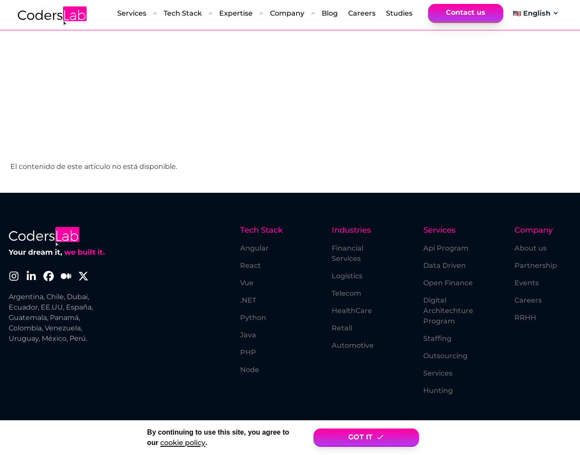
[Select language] (540, 13)
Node (249, 370)
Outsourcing (445, 356)
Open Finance (448, 283)
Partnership (535, 265)
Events (526, 283)
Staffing (437, 338)
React (250, 265)
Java (248, 335)
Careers (528, 300)
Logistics (347, 276)
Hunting (438, 390)
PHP (248, 352)
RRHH (525, 317)
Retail (342, 328)
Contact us (465, 12)
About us (530, 248)
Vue (247, 283)
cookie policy (182, 443)
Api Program (445, 248)
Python (253, 317)
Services (437, 373)
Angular (254, 248)
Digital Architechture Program (448, 310)
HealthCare (352, 311)
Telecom (346, 293)
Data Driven (444, 265)
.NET (248, 300)
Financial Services (347, 253)
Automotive (353, 345)
